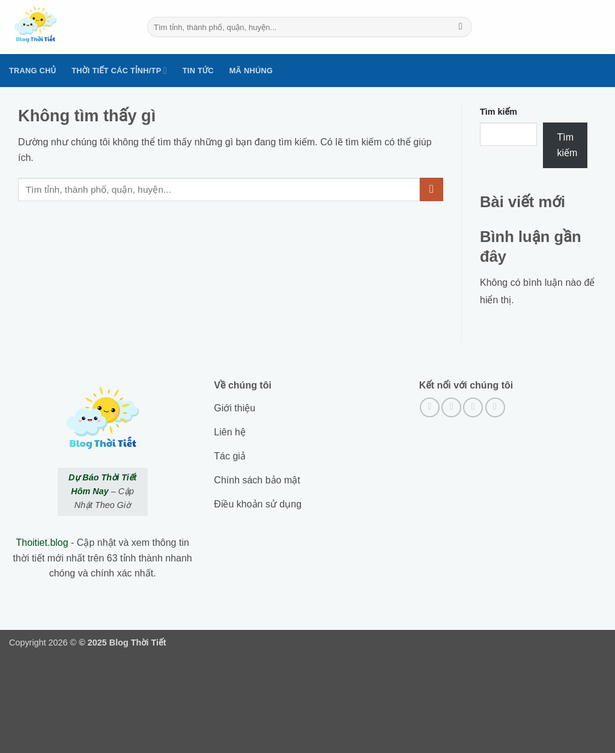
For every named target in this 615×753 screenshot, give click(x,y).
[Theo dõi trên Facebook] (430, 407)
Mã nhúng (251, 70)
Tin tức (198, 70)
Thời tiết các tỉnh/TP (119, 70)
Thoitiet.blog (42, 542)
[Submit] (460, 27)
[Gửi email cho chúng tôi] (495, 407)
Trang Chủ (32, 70)
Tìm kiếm (498, 111)
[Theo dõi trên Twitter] (473, 407)
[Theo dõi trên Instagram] (451, 407)
